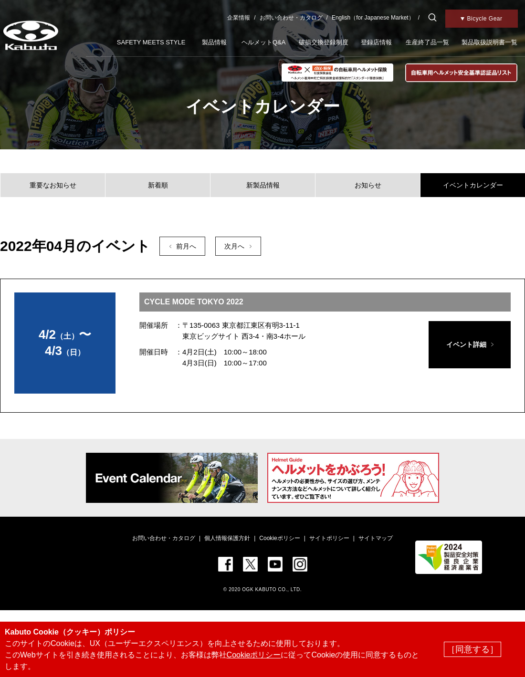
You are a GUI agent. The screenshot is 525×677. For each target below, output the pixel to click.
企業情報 (238, 17)
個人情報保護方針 (227, 538)
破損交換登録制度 (323, 42)
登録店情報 (376, 42)
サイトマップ (375, 538)
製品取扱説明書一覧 (489, 42)
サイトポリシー (329, 538)
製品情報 (214, 42)
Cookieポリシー (279, 538)
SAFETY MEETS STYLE (151, 42)
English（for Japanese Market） (373, 17)
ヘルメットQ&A (263, 42)
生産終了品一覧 (427, 42)
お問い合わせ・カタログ (291, 17)
